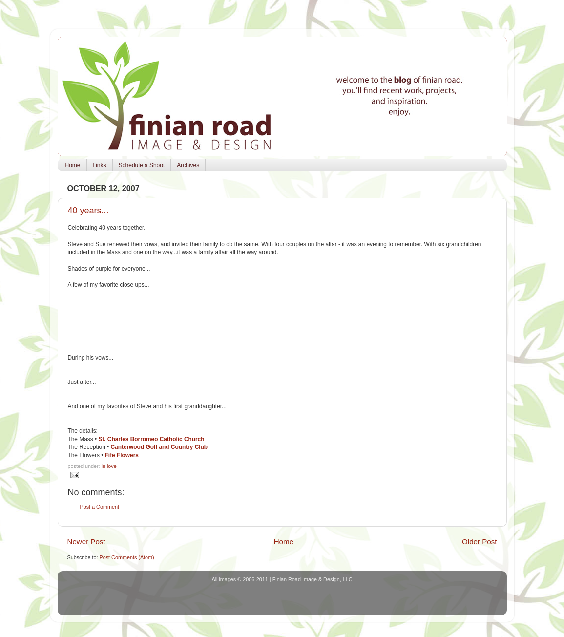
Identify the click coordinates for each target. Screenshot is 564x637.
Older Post (479, 541)
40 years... (88, 210)
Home (73, 165)
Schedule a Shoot (142, 165)
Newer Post (86, 541)
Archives (188, 165)
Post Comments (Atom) (127, 557)
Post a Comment (99, 507)
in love (109, 466)
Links (99, 165)
